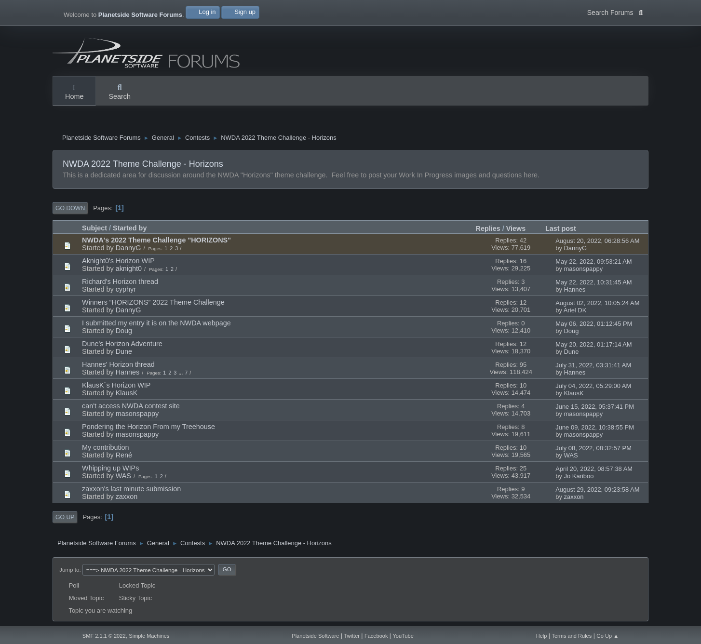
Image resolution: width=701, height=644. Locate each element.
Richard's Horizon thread (120, 281)
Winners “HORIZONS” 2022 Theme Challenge (153, 302)
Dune (124, 351)
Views (516, 228)
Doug (124, 331)
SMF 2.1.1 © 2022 (104, 636)
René (124, 455)
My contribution (105, 447)
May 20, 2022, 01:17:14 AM (593, 344)
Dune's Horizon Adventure (122, 344)
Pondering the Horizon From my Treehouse (148, 426)
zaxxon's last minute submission (131, 489)
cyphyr (126, 289)
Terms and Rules (572, 636)
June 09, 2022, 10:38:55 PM (594, 427)
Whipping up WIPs (110, 468)
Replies (488, 228)
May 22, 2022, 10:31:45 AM (593, 282)
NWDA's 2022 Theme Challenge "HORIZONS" (156, 240)
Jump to (69, 569)
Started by (134, 228)
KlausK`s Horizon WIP (116, 385)
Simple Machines (149, 636)
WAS (571, 455)
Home (74, 92)
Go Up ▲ (607, 636)
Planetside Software (315, 636)
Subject (94, 228)
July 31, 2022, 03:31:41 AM (593, 365)
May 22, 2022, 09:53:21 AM (593, 261)
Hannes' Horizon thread (118, 364)
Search (119, 92)
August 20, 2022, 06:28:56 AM (597, 240)
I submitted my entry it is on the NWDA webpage (156, 323)
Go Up (64, 517)
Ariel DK (575, 310)
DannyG (128, 248)
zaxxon (127, 496)
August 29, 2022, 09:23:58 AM (597, 489)
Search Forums (615, 11)
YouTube (402, 636)
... (181, 373)
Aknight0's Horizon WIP (118, 261)
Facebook (376, 636)
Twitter (352, 636)
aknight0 (129, 268)
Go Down (70, 208)
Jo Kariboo (579, 476)
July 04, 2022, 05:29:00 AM (593, 385)
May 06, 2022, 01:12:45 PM (593, 323)
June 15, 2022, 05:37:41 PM (594, 406)
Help (541, 636)
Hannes (575, 289)
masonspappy (583, 268)
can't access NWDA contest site (131, 406)
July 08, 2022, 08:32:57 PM (593, 448)
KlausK (127, 393)
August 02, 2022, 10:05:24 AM (597, 303)
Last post (560, 228)
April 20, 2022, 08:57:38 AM (594, 468)
